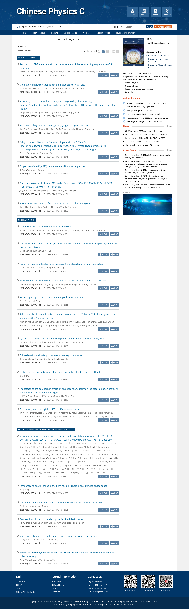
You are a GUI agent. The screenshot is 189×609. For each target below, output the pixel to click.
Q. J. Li (46, 469)
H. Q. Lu (104, 472)
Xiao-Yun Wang (27, 284)
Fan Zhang (55, 396)
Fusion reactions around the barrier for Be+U (45, 226)
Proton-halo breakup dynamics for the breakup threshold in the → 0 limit (60, 372)
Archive (86, 32)
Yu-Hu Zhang (63, 230)
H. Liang (102, 469)
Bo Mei (23, 230)
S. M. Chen (25, 447)
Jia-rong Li (63, 359)
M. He (30, 458)
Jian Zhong (78, 342)
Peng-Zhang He (63, 522)
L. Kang (23, 465)
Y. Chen (34, 447)
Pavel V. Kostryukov (62, 412)
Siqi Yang (31, 71)
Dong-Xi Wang (73, 321)
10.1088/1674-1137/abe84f (55, 346)
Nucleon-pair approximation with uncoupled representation (52, 297)
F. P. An (23, 443)
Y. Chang (101, 443)
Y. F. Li (87, 469)
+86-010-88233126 (99, 588)
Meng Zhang (39, 129)
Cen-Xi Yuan (92, 230)
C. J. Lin (110, 469)
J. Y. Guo (64, 454)
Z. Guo (98, 454)
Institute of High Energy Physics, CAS (158, 60)
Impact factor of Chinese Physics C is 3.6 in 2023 (43, 26)
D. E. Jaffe (68, 461)
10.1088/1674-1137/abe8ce (55, 173)
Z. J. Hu (114, 458)
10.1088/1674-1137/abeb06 (55, 194)
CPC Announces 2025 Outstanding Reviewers (144, 131)
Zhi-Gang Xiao (40, 416)
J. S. (110, 472)
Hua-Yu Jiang (36, 207)
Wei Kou (39, 284)
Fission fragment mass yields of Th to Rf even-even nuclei (50, 409)
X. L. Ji (85, 461)
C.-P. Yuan (101, 71)
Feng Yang (37, 325)
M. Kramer (53, 465)
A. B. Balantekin (34, 443)
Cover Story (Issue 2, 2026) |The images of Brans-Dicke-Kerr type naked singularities (145, 171)
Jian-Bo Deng (78, 522)
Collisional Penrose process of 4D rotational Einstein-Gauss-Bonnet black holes (62, 502)
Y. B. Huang (48, 461)
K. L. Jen (77, 461)
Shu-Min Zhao (74, 129)
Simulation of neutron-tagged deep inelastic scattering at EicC (52, 84)
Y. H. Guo (89, 454)
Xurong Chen (77, 88)
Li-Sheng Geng (44, 267)
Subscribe (56, 591)
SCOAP (19, 585)
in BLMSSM (55, 125)
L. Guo (72, 454)
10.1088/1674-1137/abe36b (55, 132)
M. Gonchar (25, 454)
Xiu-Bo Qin (76, 325)
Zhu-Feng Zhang (56, 190)
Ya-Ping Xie (63, 284)
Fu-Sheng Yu (71, 207)
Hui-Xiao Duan (26, 396)
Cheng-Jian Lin (39, 321)
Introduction (57, 581)
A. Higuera (63, 458)
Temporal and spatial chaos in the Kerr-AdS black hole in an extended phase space (63, 485)
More (169, 126)
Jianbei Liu (78, 112)
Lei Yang (50, 321)
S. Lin (30, 472)
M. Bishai (58, 443)
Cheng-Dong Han (51, 88)
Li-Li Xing (50, 129)
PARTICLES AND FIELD (28, 57)
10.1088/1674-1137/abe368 (55, 271)
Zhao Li (23, 153)
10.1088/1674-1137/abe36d (55, 75)
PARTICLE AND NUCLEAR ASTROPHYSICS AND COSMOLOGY (46, 429)
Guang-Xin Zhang (105, 321)
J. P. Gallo (106, 450)
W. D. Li (65, 469)
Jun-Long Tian (78, 416)
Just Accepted (38, 32)
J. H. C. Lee (83, 465)
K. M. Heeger (40, 458)
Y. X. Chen (43, 447)
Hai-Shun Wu (67, 396)
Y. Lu (27, 301)
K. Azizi (23, 170)
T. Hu (108, 458)
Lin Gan (23, 342)
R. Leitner (101, 465)
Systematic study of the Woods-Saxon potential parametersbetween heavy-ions (62, 338)
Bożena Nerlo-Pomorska (101, 412)
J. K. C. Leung (26, 469)
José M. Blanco (45, 412)
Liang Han (53, 71)
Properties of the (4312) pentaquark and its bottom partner (52, 166)
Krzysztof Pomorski (28, 412)
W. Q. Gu (55, 454)
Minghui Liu (42, 71)
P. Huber (59, 461)
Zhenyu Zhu (38, 539)
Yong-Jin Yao (25, 321)
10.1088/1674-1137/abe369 (55, 493)
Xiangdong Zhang (40, 506)
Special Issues (103, 32)
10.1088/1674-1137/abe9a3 (55, 379)
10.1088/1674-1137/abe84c (55, 526)
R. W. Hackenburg (110, 454)
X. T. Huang (37, 461)
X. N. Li (73, 469)
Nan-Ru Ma (60, 321)
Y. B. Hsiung (83, 458)
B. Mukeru (24, 375)
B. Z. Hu (93, 458)
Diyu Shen (24, 250)
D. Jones (112, 461)
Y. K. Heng (52, 458)
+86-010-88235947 (99, 585)
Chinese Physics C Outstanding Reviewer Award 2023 (147, 134)
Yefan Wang (32, 153)
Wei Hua (52, 230)
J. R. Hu (101, 458)
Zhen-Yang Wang (40, 190)
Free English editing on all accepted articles (144, 121)
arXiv (18, 588)
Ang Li (57, 539)
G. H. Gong (37, 454)
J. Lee (74, 465)
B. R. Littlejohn (71, 472)
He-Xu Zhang (26, 522)
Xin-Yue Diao (92, 416)
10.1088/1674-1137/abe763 (55, 254)
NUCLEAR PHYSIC (26, 220)
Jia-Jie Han (24, 207)
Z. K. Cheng (63, 447)
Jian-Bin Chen (26, 129)
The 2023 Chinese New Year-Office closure (142, 145)
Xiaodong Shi (38, 112)
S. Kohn (43, 465)
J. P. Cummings (101, 447)
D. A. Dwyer (95, 450)
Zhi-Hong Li (33, 342)
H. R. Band (48, 443)
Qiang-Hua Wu (106, 416)
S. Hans (23, 458)
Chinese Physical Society (158, 55)
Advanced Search (163, 26)
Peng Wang (25, 560)
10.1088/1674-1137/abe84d (55, 156)
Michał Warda (26, 416)
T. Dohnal (66, 450)
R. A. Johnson (101, 461)
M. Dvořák (84, 450)
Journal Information (125, 32)
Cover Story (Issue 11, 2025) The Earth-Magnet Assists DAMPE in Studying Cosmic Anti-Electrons (147, 186)
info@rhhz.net (128, 604)
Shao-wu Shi (41, 359)
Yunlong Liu (25, 506)
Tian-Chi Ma (49, 522)
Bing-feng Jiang (27, 359)
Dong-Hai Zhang (41, 396)
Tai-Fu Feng (61, 129)
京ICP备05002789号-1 (150, 601)
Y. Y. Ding (45, 450)
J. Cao (83, 443)
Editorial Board (58, 585)
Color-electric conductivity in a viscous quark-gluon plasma (51, 355)
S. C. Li (58, 469)
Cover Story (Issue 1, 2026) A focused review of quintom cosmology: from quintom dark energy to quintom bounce (146, 179)
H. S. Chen (111, 443)
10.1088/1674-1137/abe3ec (55, 288)
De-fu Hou (52, 359)
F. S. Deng (35, 450)
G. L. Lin (23, 472)
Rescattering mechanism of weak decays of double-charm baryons (55, 203)
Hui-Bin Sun (45, 342)
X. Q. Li (80, 469)
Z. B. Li (94, 469)
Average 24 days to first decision (140, 110)
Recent (54, 32)
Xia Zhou (49, 539)
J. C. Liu (82, 472)
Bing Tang (24, 489)
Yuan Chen (38, 522)
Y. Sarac (31, 170)
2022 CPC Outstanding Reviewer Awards (142, 141)
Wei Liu (46, 207)
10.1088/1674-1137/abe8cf (55, 92)
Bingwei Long (58, 267)
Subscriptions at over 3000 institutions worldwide (147, 118)
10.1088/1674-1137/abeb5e (55, 563)
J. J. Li (39, 469)
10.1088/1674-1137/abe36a (55, 509)
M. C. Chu (88, 447)
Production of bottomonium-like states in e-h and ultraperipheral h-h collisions (63, 280)
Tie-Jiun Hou (65, 71)
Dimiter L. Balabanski (37, 230)
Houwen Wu (37, 560)
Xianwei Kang (66, 112)
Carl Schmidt (78, 71)
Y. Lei (22, 301)
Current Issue (70, 32)
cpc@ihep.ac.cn (101, 591)
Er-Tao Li (68, 342)
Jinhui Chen (35, 250)
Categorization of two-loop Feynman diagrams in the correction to (64, 146)
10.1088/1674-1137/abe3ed (55, 304)
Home (23, 32)
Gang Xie (24, 88)
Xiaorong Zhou (52, 112)
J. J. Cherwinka (76, 447)
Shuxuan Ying (50, 560)
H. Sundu (40, 170)
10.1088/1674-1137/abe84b (55, 476)
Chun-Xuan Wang (28, 267)
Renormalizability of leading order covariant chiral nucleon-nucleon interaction (62, 263)
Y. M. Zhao (35, 301)
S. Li (52, 469)
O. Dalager (24, 450)
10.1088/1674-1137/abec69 (55, 420)
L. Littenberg (58, 472)
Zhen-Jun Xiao (57, 207)
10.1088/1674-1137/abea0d (55, 543)
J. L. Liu (90, 472)
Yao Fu (23, 71)
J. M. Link (46, 472)
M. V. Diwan (55, 450)
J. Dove (75, 450)
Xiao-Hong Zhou (77, 230)
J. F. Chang (91, 443)
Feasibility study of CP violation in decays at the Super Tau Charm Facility (69, 105)
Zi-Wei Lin (46, 250)
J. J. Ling (37, 472)
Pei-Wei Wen (64, 325)
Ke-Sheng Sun (88, 129)
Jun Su (102, 230)
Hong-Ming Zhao (89, 325)
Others (55, 588)
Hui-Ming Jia (25, 325)
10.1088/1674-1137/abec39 (55, 399)
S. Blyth (66, 443)
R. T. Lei (92, 465)
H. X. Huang (25, 461)
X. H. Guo (80, 454)
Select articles (24, 50)
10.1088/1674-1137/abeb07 (55, 116)
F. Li (34, 469)
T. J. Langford (65, 465)
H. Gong (46, 454)
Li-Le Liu (67, 416)
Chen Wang (90, 71)
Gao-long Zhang (88, 321)
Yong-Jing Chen (55, 416)
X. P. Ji (91, 461)
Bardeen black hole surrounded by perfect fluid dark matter (51, 519)
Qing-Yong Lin (50, 284)
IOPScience (20, 581)
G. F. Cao (75, 443)
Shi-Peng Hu (57, 342)
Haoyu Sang (25, 112)
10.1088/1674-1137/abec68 (55, 210)
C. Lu (97, 472)
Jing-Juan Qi (25, 190)
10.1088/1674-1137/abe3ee (55, 329)
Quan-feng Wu (46, 153)
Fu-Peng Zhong (50, 325)
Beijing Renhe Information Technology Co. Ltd (89, 604)
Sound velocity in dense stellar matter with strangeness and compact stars (59, 535)
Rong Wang (65, 88)
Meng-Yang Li (35, 88)
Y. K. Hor (73, 458)
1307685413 (97, 581)
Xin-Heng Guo (71, 190)
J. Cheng (53, 447)
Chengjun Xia (26, 539)
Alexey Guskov (89, 284)
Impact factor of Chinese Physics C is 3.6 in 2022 (145, 138)
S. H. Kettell (32, 465)
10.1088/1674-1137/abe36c (55, 234)
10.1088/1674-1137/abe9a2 (55, 362)
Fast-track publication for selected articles (144, 114)
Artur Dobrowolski (80, 412)
